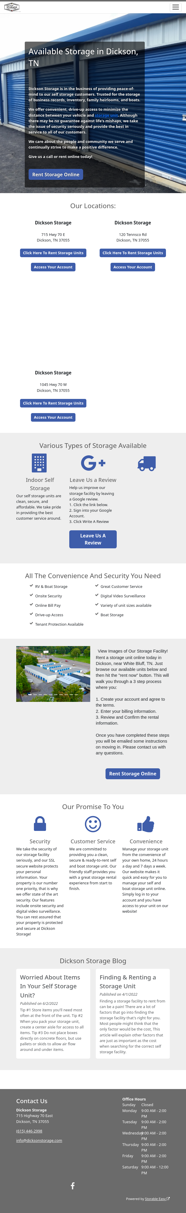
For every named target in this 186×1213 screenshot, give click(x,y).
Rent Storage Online (55, 174)
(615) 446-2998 (29, 1131)
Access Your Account (53, 267)
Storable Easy (157, 1198)
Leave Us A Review (93, 539)
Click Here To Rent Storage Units (53, 252)
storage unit (106, 115)
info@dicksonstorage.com (39, 1140)
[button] (21, 674)
